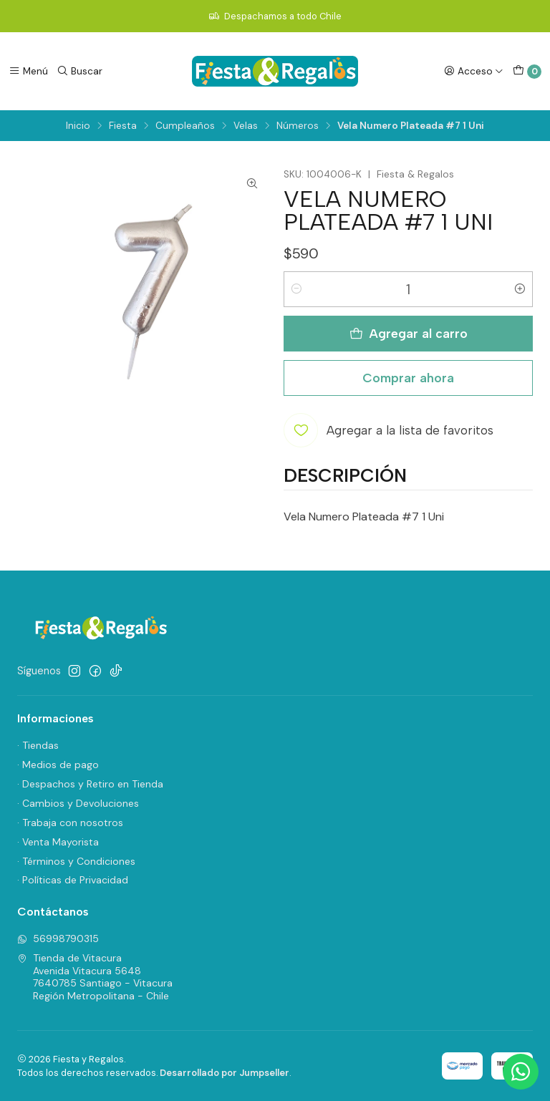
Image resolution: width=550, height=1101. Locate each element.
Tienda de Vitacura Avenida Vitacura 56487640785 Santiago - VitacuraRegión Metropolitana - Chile (95, 976)
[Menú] (28, 71)
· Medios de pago (58, 764)
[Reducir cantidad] (296, 289)
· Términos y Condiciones (76, 861)
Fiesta (123, 126)
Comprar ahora (408, 377)
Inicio (78, 126)
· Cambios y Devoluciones (78, 803)
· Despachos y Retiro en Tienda (90, 783)
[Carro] (527, 71)
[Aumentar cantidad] (520, 289)
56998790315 (58, 938)
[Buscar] (79, 71)
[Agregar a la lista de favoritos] (388, 430)
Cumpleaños (185, 126)
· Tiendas (38, 745)
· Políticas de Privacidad (72, 879)
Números (297, 126)
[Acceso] (473, 71)
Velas (245, 126)
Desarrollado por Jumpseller (224, 1073)
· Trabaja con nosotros (70, 822)
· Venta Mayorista (58, 841)
